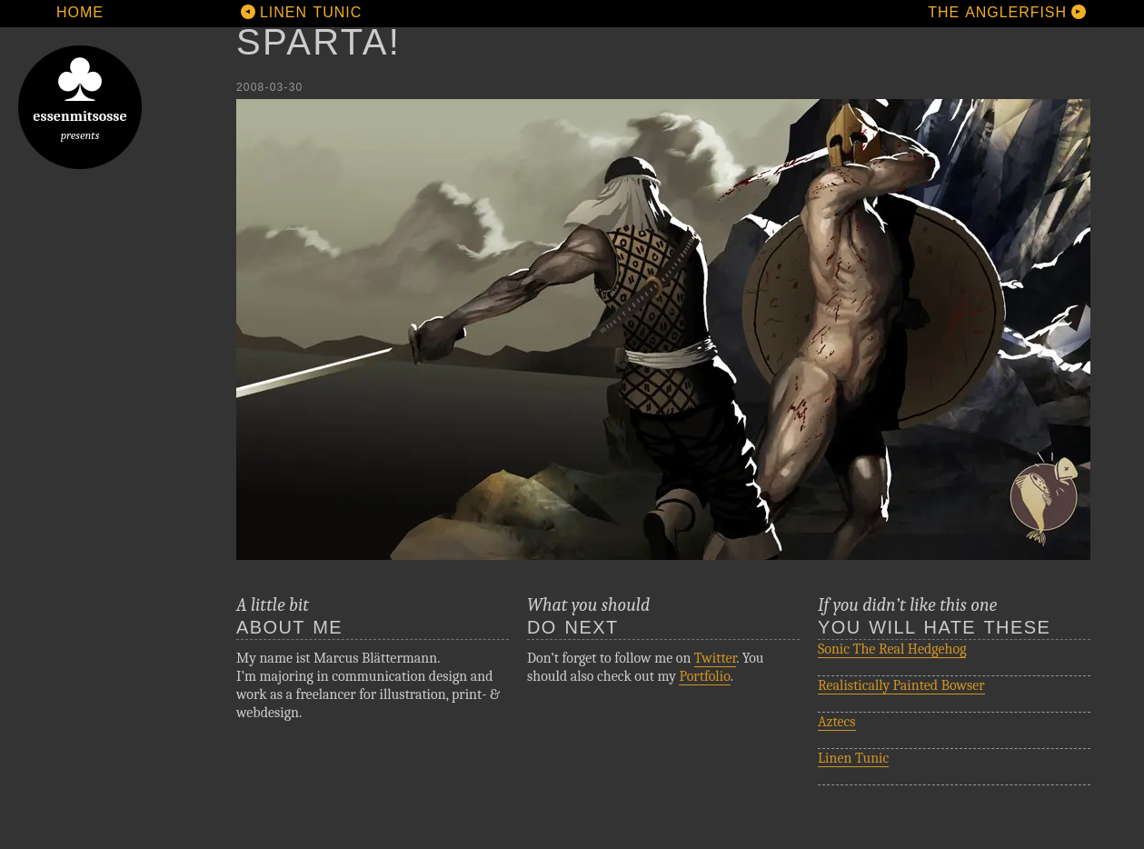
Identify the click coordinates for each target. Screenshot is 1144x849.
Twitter (715, 658)
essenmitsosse (80, 93)
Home (80, 12)
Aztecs (837, 722)
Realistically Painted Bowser (901, 685)
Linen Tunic (853, 758)
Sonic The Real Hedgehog (892, 649)
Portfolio (704, 676)
